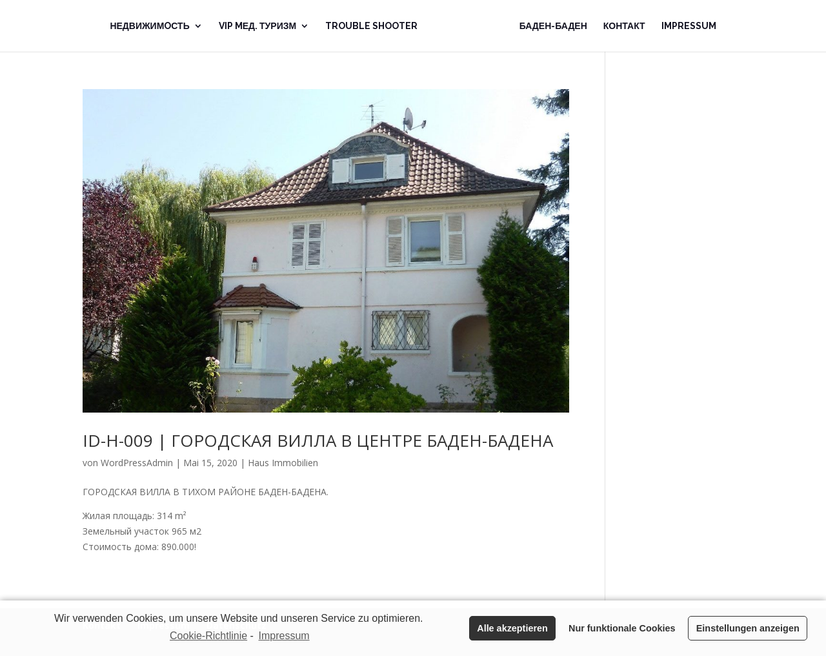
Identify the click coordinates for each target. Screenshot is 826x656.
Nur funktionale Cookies (622, 628)
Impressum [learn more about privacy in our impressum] (284, 635)
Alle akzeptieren (512, 628)
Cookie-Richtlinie (208, 635)
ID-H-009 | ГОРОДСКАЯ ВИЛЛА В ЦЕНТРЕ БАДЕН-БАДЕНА (318, 440)
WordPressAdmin (137, 462)
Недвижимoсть (149, 26)
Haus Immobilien (283, 462)
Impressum (688, 26)
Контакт (624, 26)
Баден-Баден (553, 26)
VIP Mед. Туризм (257, 26)
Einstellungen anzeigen (748, 628)
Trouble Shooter (371, 26)
